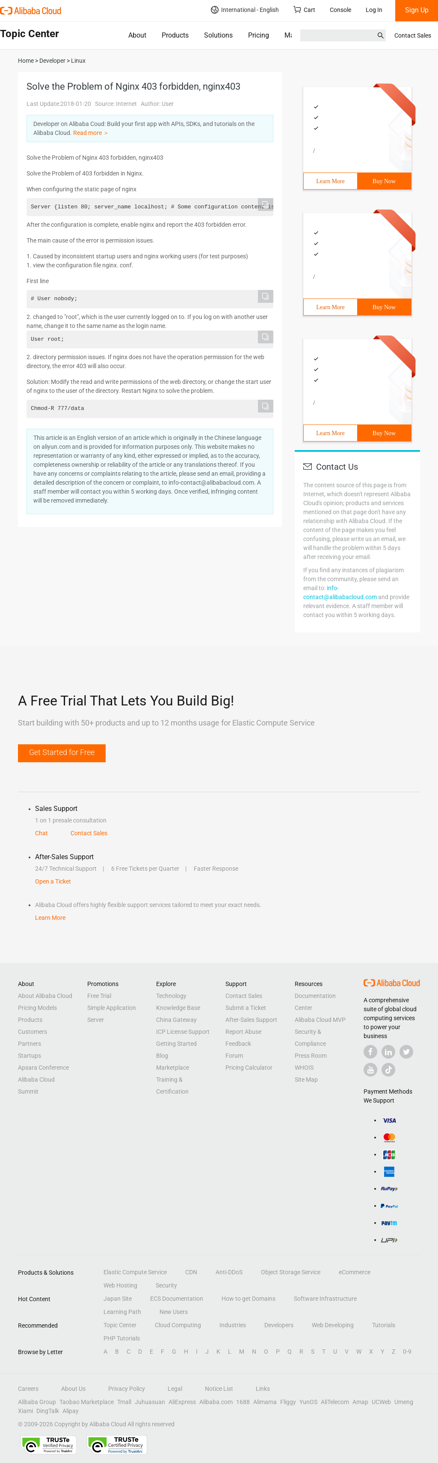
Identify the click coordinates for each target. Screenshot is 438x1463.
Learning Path (122, 1311)
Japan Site (118, 1298)
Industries (232, 1325)
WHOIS (304, 1067)
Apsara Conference (43, 1067)
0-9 (407, 1351)
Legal (175, 1388)
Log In (374, 9)
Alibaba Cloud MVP (320, 1019)
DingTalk (47, 1410)
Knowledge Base (178, 1007)
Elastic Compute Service (135, 1272)
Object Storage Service (290, 1272)
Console (340, 9)
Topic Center (120, 1325)
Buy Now (384, 181)
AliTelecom (335, 1402)
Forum (234, 1055)
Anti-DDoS (229, 1272)
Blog (162, 1055)
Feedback (238, 1043)
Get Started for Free (62, 752)
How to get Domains (248, 1298)
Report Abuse (243, 1031)
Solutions (218, 35)
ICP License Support (183, 1031)
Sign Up (417, 10)
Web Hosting (120, 1285)
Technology (171, 995)
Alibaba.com (216, 1402)
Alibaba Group (37, 1402)
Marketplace (172, 1067)
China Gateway (176, 1019)
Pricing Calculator (248, 1067)
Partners (29, 1043)
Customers (32, 1031)
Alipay (70, 1410)
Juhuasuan (150, 1402)
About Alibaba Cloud (45, 995)
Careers (28, 1388)
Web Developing (333, 1325)
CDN (191, 1272)
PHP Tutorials (122, 1338)
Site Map (306, 1079)
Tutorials (383, 1325)
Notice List (219, 1388)
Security (166, 1285)
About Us (73, 1388)
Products (175, 35)
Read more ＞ (91, 132)
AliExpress (182, 1402)
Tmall (124, 1402)
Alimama (265, 1402)
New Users (174, 1311)
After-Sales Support (251, 1019)
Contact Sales (412, 35)
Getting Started (176, 1043)
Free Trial (99, 995)
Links (263, 1388)
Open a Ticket (53, 881)
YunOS (308, 1402)
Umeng (403, 1402)
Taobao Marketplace (86, 1402)
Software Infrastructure (325, 1298)
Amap (360, 1402)
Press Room (311, 1055)
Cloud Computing (178, 1325)
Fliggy (288, 1402)
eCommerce (354, 1272)
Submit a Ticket (245, 1007)
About (137, 35)
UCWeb (381, 1402)
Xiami (25, 1410)
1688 (243, 1402)
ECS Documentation (176, 1298)
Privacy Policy (126, 1388)
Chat (41, 833)
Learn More (330, 181)
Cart (304, 9)
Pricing (258, 35)
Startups (29, 1055)
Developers (278, 1325)
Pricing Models (37, 1007)
